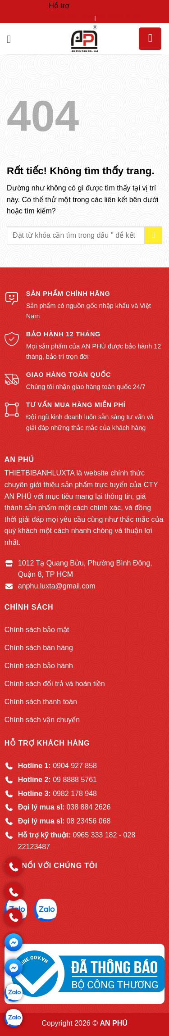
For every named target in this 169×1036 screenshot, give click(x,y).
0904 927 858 (71, 17)
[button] (12, 39)
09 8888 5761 (119, 17)
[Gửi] (153, 235)
